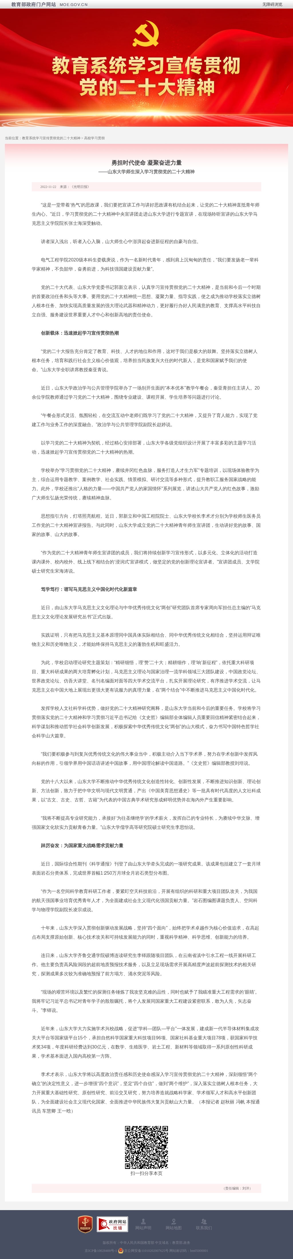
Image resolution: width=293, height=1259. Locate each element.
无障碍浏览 (272, 4)
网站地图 (174, 1228)
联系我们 (204, 1228)
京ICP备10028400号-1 (101, 1251)
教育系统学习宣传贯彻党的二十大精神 (51, 138)
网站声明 (143, 1228)
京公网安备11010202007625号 (146, 1251)
